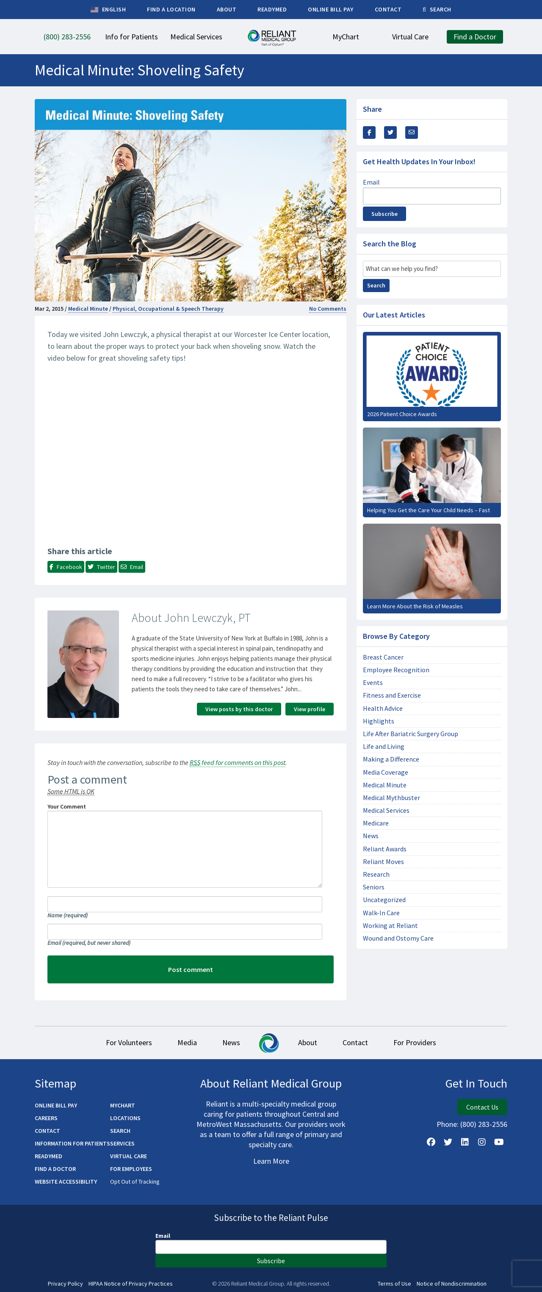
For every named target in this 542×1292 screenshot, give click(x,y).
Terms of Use (394, 1283)
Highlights (378, 721)
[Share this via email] (411, 132)
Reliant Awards (384, 849)
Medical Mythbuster (391, 798)
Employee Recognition (396, 670)
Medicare (376, 823)
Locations (125, 1118)
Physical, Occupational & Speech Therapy (168, 308)
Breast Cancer (383, 657)
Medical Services (386, 810)
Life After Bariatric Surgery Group (410, 734)
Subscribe (384, 214)
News (371, 836)
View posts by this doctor (239, 709)
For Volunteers (129, 1042)
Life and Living (383, 747)
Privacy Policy (65, 1283)
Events (373, 683)
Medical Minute (88, 308)
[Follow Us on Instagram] (481, 1142)
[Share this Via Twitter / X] (390, 132)
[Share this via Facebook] (369, 132)
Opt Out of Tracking (135, 1181)
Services (122, 1143)
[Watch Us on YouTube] (498, 1142)
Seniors (373, 887)
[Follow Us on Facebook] (431, 1142)
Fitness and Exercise (392, 695)
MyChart (122, 1105)
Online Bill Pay (56, 1105)
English (108, 10)
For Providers (414, 1042)
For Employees (131, 1169)
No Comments (327, 308)
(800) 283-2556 (483, 1124)
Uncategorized (384, 900)
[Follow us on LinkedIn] (464, 1142)
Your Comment (66, 806)
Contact (355, 1042)
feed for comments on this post (237, 762)
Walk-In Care (381, 913)
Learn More (271, 1161)
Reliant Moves (383, 862)
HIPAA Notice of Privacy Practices (130, 1283)
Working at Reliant (390, 926)
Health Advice (383, 708)
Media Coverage (385, 772)
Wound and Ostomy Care (398, 938)
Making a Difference (391, 759)
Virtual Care (128, 1156)
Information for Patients (72, 1143)
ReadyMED (48, 1156)
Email (88, 943)
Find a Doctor (55, 1169)
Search (376, 285)
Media (187, 1042)
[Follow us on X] (448, 1142)
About (307, 1042)
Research (376, 874)
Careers (46, 1118)
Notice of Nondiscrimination (452, 1283)
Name (67, 915)
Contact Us (482, 1107)
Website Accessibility (66, 1181)
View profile (309, 709)
